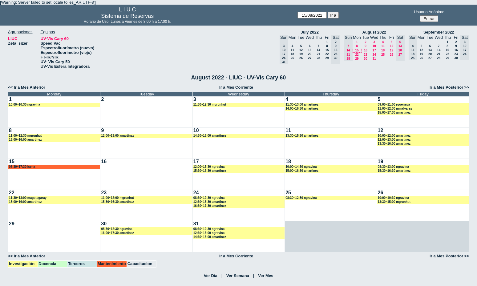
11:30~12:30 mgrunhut (209, 104)
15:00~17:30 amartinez (394, 112)
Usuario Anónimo (429, 12)
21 (318, 54)
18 (292, 54)
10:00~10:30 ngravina (24, 104)
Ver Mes (265, 275)
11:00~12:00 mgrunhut (117, 197)
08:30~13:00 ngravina (393, 166)
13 (309, 50)
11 (292, 50)
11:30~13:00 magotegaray (27, 197)
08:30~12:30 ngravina (208, 197)
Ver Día (210, 275)
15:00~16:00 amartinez (25, 201)
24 (374, 54)
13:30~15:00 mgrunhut (394, 201)
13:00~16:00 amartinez (25, 139)
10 (374, 46)
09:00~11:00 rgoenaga (394, 104)
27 (309, 58)
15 (327, 50)
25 (292, 58)
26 (301, 58)
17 (374, 50)
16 (365, 50)
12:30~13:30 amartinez (209, 201)
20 (309, 54)
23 (365, 54)
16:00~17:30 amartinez (117, 233)
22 (327, 54)
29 (327, 58)
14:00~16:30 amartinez (301, 108)
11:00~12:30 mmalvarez (395, 108)
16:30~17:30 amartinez (209, 205)
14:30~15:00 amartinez (209, 237)
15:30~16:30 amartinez (209, 170)
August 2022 (374, 32)
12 (301, 50)
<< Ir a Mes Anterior (26, 87)
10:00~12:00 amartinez (394, 135)
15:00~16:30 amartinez (301, 170)
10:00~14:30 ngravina (301, 166)
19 (301, 54)
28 (318, 58)
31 (374, 58)
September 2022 (438, 32)
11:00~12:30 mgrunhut (25, 135)
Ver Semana (237, 275)
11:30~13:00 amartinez (301, 104)
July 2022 (310, 32)
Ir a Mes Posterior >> (449, 87)
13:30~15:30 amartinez (301, 135)
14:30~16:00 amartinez (209, 135)
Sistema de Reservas (127, 16)
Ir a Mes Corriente (236, 87)
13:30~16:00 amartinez (394, 143)
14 (318, 50)
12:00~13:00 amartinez (117, 135)
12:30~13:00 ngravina (208, 233)
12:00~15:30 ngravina (208, 166)
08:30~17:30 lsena (22, 166)
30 (365, 58)
